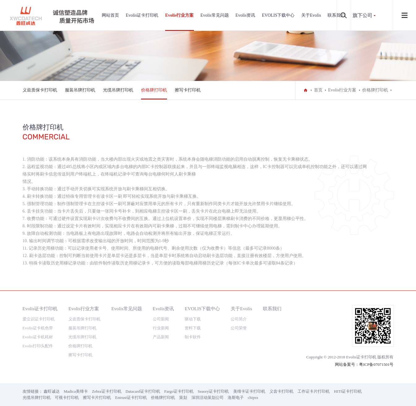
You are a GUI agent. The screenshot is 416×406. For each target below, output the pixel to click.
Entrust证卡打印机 (131, 397)
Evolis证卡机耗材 (38, 337)
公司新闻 (161, 319)
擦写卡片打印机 (97, 397)
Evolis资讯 (245, 15)
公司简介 (239, 319)
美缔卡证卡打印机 (249, 391)
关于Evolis (311, 15)
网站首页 (110, 15)
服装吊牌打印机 (80, 90)
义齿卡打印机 (281, 391)
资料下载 (193, 328)
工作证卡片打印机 (314, 391)
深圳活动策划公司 (207, 397)
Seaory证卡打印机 (213, 391)
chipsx (253, 397)
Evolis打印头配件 (38, 346)
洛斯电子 (236, 397)
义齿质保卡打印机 (40, 90)
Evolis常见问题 (214, 15)
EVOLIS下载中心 (278, 15)
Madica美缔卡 (76, 391)
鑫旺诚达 (52, 391)
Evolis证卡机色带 (38, 328)
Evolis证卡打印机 (142, 15)
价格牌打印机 (154, 90)
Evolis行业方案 (179, 15)
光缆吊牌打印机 (118, 90)
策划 (183, 397)
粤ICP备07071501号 (376, 364)
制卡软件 (193, 337)
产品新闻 (161, 337)
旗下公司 (362, 15)
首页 (318, 90)
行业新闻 (161, 328)
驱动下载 (193, 319)
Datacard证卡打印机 (143, 391)
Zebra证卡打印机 (106, 391)
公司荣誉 (239, 328)
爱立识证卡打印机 (39, 319)
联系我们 (272, 308)
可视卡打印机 (67, 397)
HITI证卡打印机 (348, 391)
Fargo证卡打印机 (179, 391)
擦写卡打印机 (188, 90)
